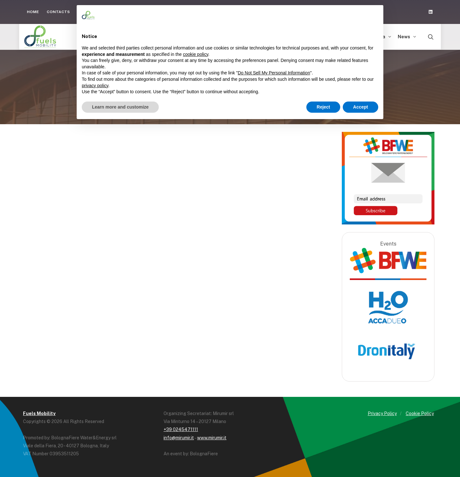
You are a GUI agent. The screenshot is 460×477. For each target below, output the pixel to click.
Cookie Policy (420, 413)
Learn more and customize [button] (120, 107)
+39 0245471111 (181, 429)
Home (33, 12)
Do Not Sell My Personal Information (274, 72)
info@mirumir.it (179, 437)
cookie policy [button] (195, 54)
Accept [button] (360, 107)
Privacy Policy (382, 413)
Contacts (58, 12)
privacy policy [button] (95, 85)
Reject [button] (323, 107)
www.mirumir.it (211, 437)
